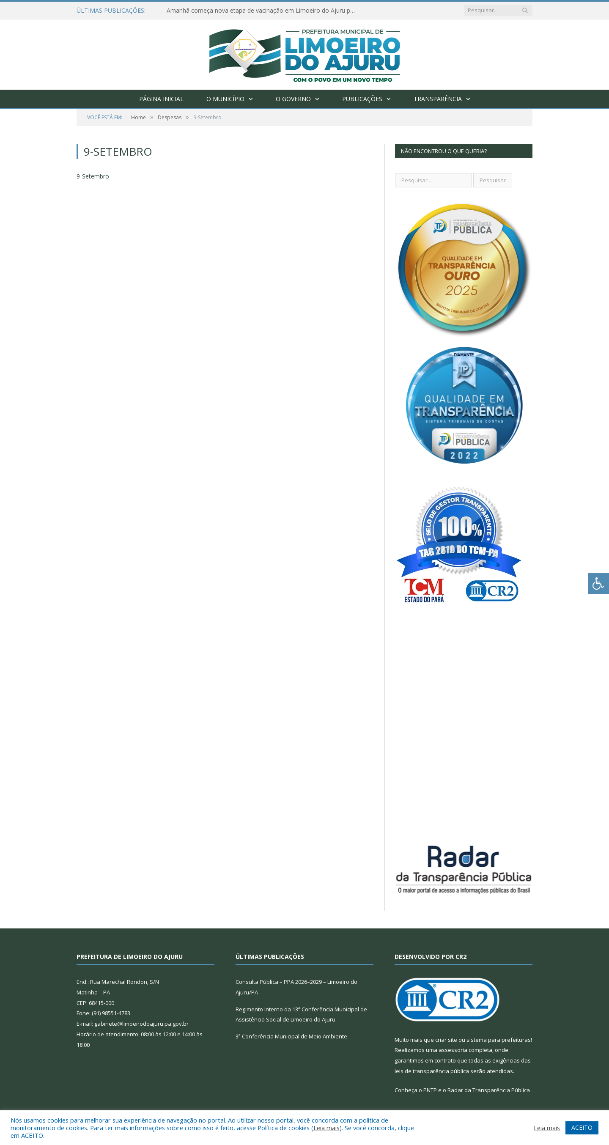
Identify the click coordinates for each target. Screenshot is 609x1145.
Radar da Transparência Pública (488, 1090)
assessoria (453, 1050)
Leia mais (326, 1127)
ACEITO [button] (582, 1127)
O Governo (293, 99)
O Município (225, 99)
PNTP (430, 1090)
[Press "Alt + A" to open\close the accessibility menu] (598, 583)
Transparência (438, 99)
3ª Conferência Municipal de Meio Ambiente (291, 1036)
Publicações (362, 99)
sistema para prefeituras (498, 1039)
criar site (446, 1039)
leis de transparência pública (432, 1071)
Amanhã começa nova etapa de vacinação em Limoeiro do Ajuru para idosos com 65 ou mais (264, 10)
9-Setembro (93, 176)
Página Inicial (161, 99)
